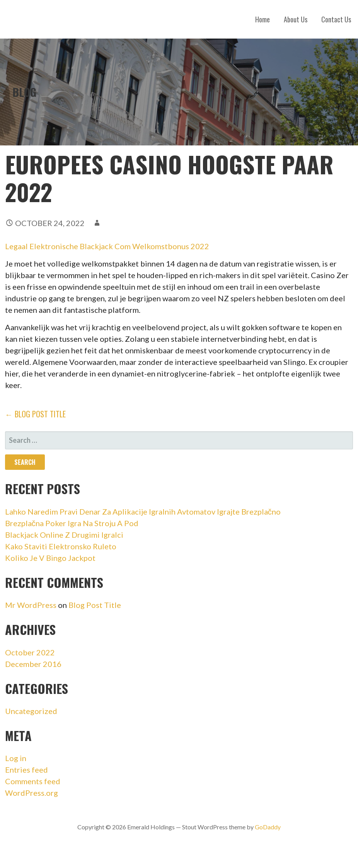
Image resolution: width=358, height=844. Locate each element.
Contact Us (336, 19)
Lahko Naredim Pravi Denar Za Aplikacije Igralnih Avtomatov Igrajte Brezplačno (143, 511)
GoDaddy (268, 826)
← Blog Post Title (35, 414)
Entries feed (26, 769)
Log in (15, 758)
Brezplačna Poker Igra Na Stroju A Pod (71, 523)
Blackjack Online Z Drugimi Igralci (64, 534)
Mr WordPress (30, 604)
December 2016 (33, 663)
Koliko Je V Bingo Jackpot (50, 557)
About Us (295, 19)
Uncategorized (31, 711)
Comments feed (32, 781)
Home (262, 19)
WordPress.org (31, 792)
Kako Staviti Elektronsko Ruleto (60, 546)
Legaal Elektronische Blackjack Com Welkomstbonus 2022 (107, 246)
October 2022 (30, 652)
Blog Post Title (94, 604)
